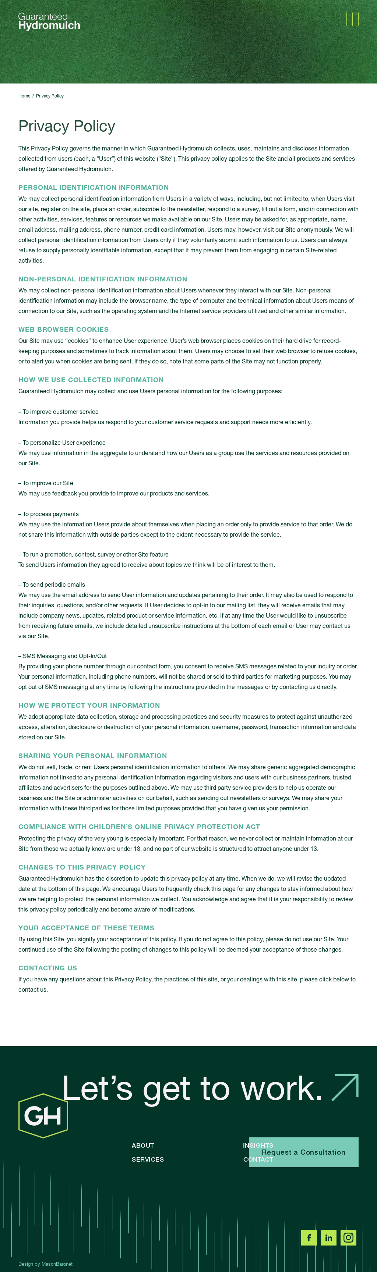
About (143, 1145)
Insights (258, 1145)
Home (24, 96)
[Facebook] (310, 1243)
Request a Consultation (304, 1152)
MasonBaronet (57, 1264)
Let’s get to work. (210, 1087)
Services (148, 1159)
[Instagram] (350, 1243)
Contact (258, 1159)
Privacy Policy (50, 96)
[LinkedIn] (330, 1243)
